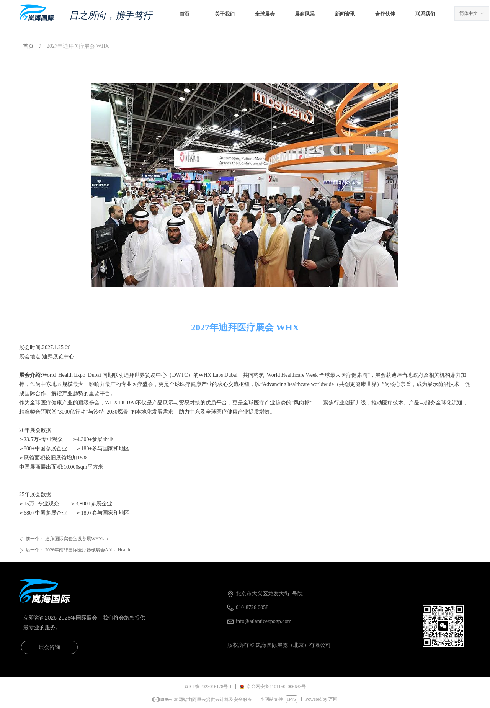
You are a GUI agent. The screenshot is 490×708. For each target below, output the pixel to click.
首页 (28, 46)
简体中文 (468, 13)
